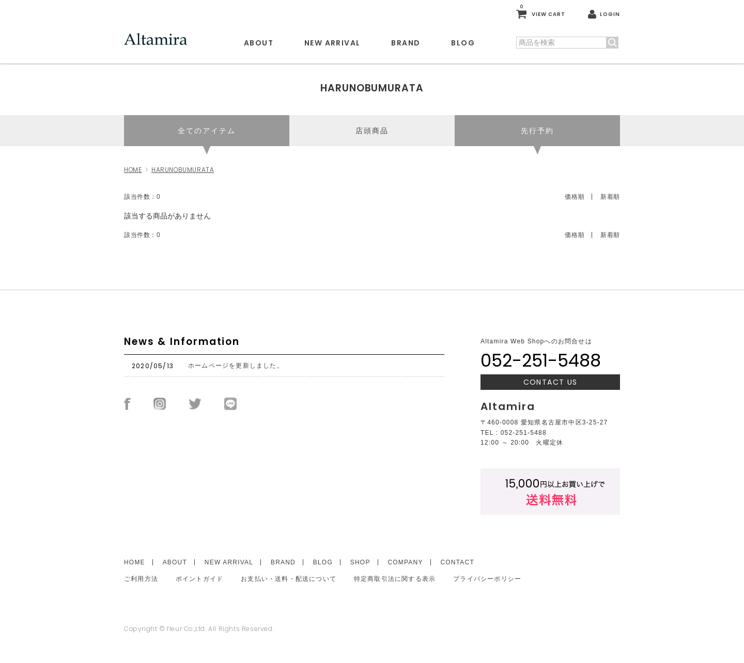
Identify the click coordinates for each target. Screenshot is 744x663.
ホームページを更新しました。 (236, 365)
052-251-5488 (541, 360)
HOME (133, 169)
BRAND (405, 43)
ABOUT (258, 43)
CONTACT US (550, 382)
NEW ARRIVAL (332, 43)
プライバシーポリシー (487, 578)
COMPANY (405, 562)
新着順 (610, 196)
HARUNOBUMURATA (182, 169)
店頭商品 (372, 131)
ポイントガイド (199, 578)
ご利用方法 (141, 578)
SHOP (360, 562)
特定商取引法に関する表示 (395, 578)
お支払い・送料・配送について (288, 578)
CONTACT (457, 562)
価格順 (574, 196)
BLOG (463, 43)
